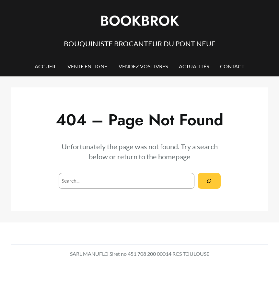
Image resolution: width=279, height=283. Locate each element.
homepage (174, 156)
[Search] (209, 181)
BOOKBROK (139, 21)
